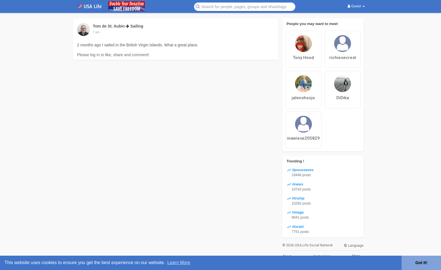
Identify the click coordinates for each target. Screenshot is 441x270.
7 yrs (96, 32)
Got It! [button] (421, 262)
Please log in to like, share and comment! (113, 55)
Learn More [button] (178, 262)
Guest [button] (356, 6)
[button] (244, 6)
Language (354, 245)
